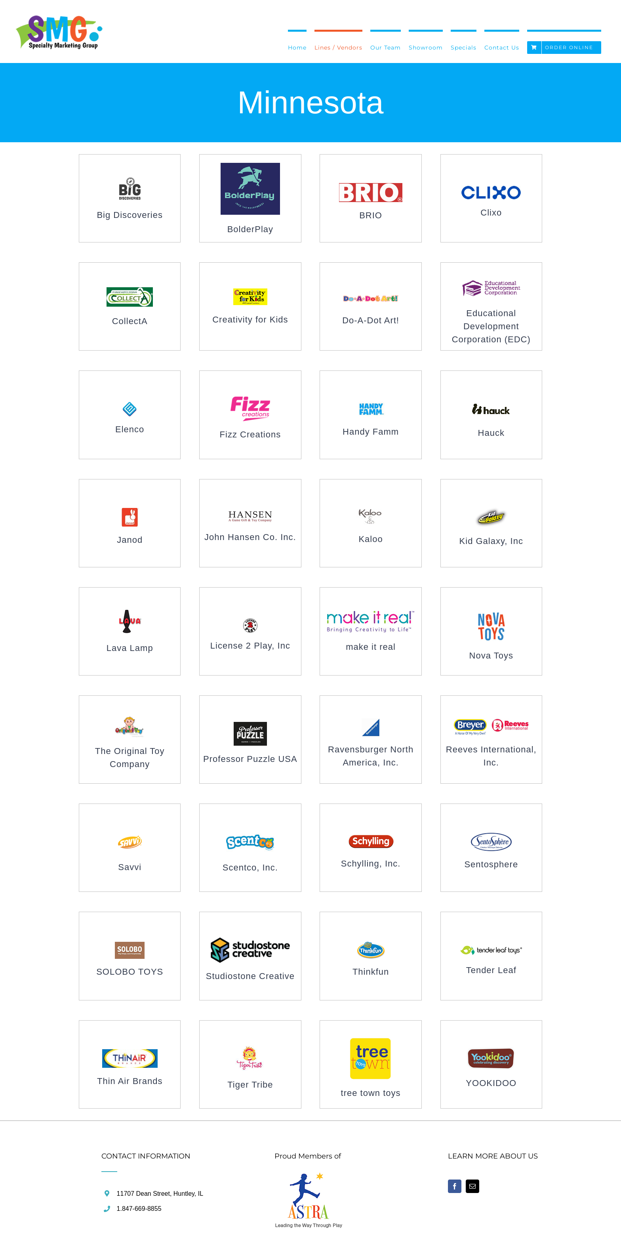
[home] (309, 1176)
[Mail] (472, 1186)
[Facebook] (454, 1186)
